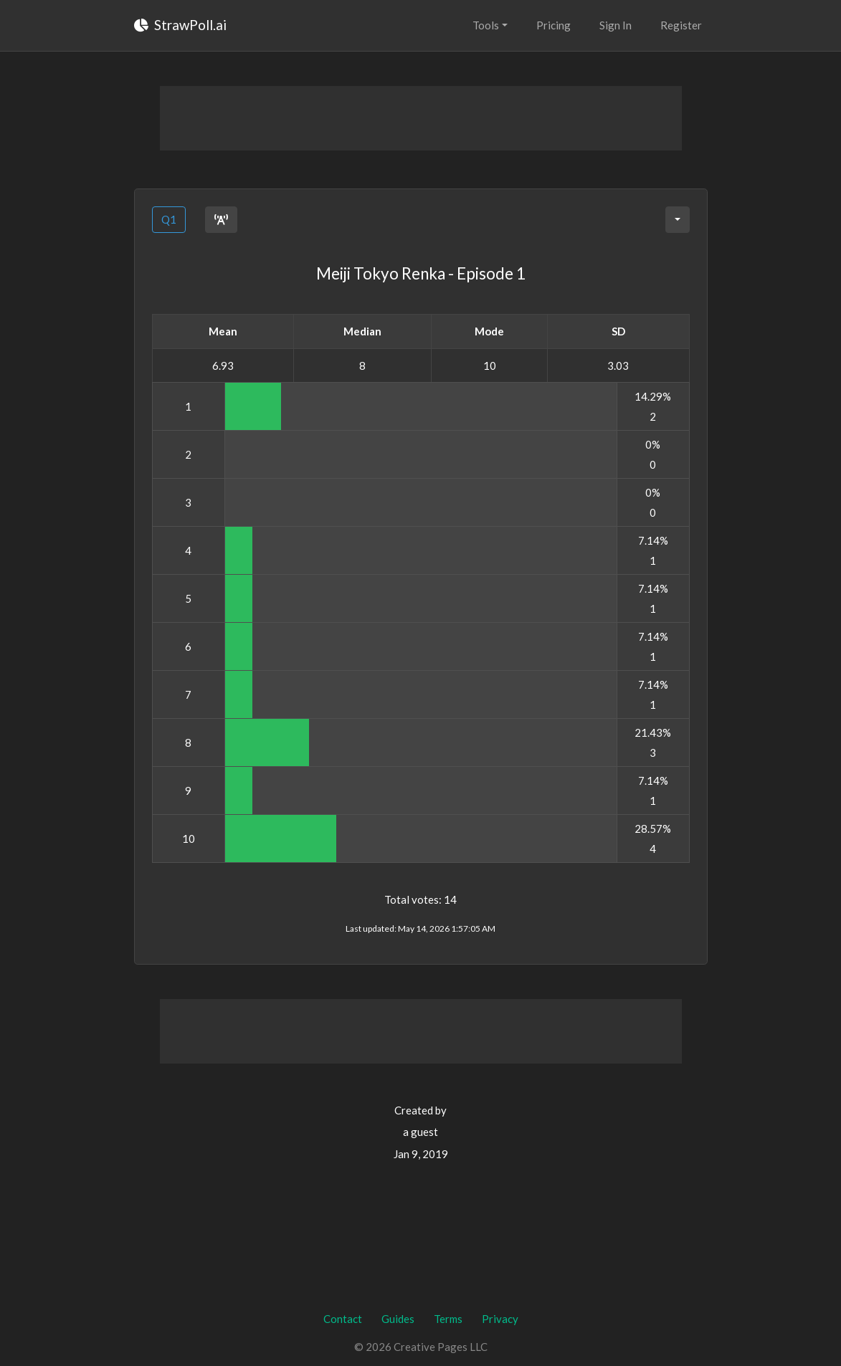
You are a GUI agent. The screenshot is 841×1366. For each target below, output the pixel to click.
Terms (448, 1318)
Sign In (615, 25)
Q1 (168, 219)
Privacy (500, 1318)
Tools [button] (485, 25)
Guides (397, 1318)
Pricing (553, 25)
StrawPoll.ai (180, 24)
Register (681, 25)
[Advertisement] (421, 118)
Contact (342, 1318)
